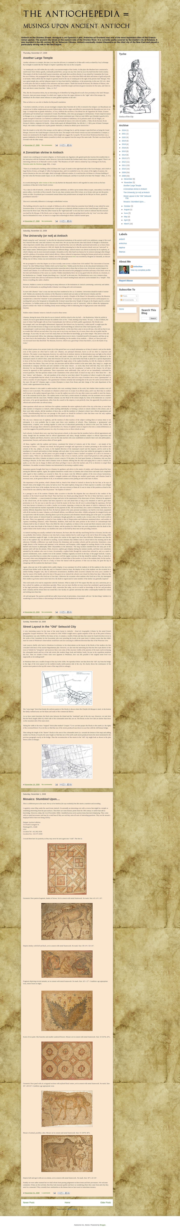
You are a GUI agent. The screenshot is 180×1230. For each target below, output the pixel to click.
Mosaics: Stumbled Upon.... (41, 799)
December (128, 179)
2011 (124, 165)
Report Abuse (126, 280)
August (127, 210)
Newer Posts (28, 1202)
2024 (124, 130)
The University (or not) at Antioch (45, 235)
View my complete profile (141, 270)
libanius (122, 252)
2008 (124, 176)
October (127, 206)
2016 (124, 148)
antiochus (123, 243)
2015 (124, 151)
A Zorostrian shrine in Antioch (43, 152)
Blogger (102, 1225)
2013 (124, 158)
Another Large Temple (38, 57)
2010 (124, 169)
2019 (124, 141)
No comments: (47, 145)
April (126, 220)
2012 (124, 162)
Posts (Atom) (72, 1209)
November (128, 182)
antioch (122, 239)
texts (74, 256)
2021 (124, 134)
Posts (124, 296)
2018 (124, 144)
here (65, 266)
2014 (124, 155)
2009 (124, 172)
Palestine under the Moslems (32, 164)
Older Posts (105, 1202)
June (126, 213)
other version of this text (47, 183)
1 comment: (46, 1193)
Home (67, 1202)
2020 (124, 137)
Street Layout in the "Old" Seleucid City (49, 626)
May (126, 217)
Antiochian (137, 267)
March (126, 224)
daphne (122, 248)
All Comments (127, 300)
